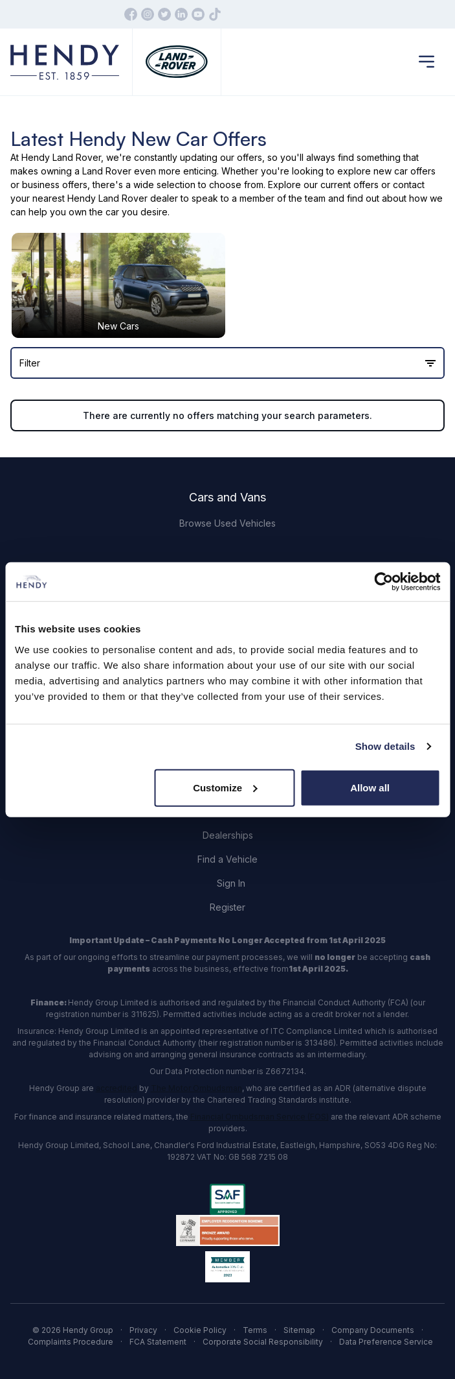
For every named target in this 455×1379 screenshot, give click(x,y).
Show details (385, 746)
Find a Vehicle (227, 859)
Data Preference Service (386, 1342)
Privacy (143, 1330)
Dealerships (228, 835)
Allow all (370, 787)
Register (227, 907)
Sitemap (299, 1330)
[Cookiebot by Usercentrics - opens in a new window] (383, 582)
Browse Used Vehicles (227, 523)
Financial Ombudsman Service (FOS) (259, 1116)
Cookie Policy (200, 1330)
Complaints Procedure (70, 1342)
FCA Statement (157, 1342)
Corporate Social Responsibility (263, 1342)
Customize (225, 787)
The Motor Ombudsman (196, 1088)
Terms (255, 1330)
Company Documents (372, 1330)
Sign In (231, 883)
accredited (116, 1088)
